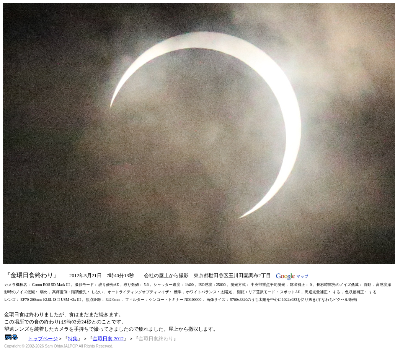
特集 (73, 338)
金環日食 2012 (108, 338)
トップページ (43, 338)
